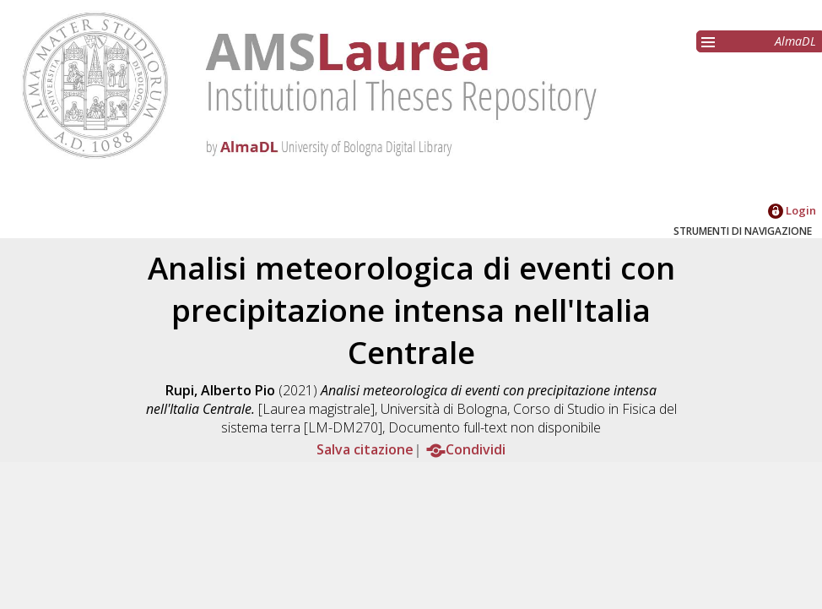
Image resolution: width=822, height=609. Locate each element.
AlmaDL (795, 41)
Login (792, 210)
